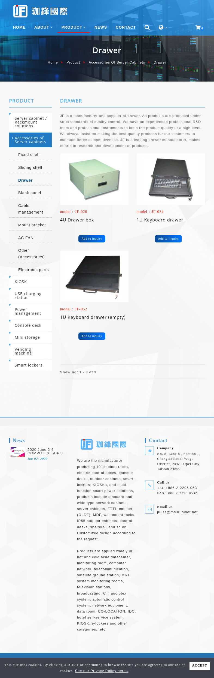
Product (73, 62)
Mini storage (27, 337)
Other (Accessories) (31, 253)
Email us (165, 507)
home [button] (19, 27)
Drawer (25, 180)
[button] (147, 27)
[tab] (30, 122)
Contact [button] (126, 27)
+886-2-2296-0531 (182, 488)
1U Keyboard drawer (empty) (93, 317)
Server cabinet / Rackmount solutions (31, 122)
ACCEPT (199, 665)
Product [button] (74, 27)
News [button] (100, 27)
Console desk (28, 325)
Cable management (30, 208)
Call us (163, 482)
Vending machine (23, 351)
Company (165, 448)
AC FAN (26, 238)
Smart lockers (28, 365)
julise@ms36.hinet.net (177, 512)
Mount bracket (32, 225)
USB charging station (28, 295)
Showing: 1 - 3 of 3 (78, 372)
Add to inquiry (92, 238)
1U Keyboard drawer (160, 220)
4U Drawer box (77, 220)
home (53, 62)
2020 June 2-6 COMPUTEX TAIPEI (45, 451)
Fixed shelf (29, 154)
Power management (28, 311)
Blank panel (29, 193)
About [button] (43, 27)
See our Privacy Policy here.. (101, 671)
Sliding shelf (30, 167)
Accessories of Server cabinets (117, 62)
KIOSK (21, 281)
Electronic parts (33, 270)
